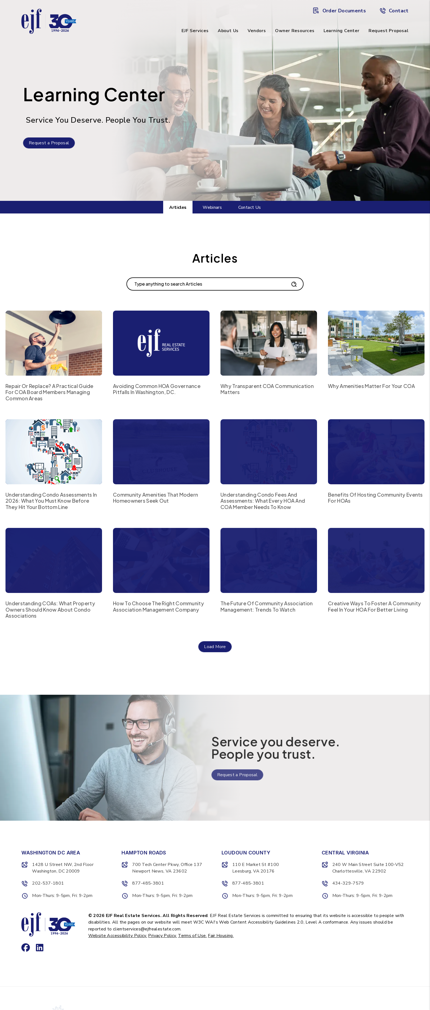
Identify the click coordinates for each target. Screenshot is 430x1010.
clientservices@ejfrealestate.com (147, 929)
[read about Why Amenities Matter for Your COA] (376, 343)
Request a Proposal (49, 143)
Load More (215, 647)
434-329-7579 (348, 883)
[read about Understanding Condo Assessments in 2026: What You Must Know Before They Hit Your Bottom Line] (53, 451)
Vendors (257, 31)
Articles (177, 207)
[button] (23, 931)
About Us (228, 31)
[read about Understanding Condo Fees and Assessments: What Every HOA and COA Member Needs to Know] (268, 451)
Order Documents (339, 10)
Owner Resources (295, 31)
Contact (394, 10)
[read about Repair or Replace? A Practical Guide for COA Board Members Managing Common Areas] (53, 343)
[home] (48, 21)
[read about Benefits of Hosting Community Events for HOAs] (376, 451)
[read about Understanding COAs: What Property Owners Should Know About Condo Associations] (53, 560)
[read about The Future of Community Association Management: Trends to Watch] (268, 560)
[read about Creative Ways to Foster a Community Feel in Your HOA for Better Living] (376, 560)
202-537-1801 (48, 883)
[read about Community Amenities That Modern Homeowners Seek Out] (161, 451)
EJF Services (195, 31)
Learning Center (342, 31)
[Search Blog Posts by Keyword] (208, 284)
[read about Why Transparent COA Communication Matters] (268, 343)
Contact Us (249, 207)
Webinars (212, 207)
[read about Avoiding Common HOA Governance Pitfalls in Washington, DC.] (161, 343)
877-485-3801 (148, 883)
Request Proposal (389, 31)
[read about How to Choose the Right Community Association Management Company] (161, 560)
